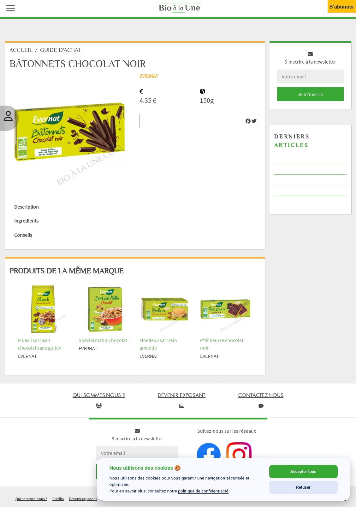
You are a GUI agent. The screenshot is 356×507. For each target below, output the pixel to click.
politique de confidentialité (203, 490)
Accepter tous (303, 471)
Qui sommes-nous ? (31, 498)
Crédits (58, 498)
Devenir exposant (83, 498)
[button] (9, 7)
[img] (248, 121)
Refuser (303, 487)
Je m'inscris (310, 94)
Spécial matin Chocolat (103, 340)
